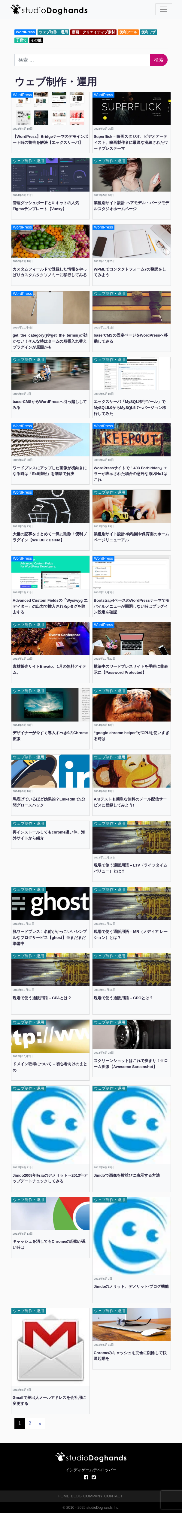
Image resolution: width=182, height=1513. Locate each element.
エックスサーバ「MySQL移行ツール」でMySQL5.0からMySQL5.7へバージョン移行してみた (130, 407)
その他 (36, 40)
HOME (63, 1496)
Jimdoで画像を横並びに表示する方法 (127, 1175)
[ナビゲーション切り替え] (163, 9)
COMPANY (93, 1496)
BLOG (76, 1496)
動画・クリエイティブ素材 (93, 32)
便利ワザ (148, 32)
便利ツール (128, 32)
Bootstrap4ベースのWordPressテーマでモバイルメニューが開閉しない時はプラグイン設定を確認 (131, 606)
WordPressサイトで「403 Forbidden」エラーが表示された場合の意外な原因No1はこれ (131, 474)
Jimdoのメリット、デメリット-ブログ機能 (131, 1286)
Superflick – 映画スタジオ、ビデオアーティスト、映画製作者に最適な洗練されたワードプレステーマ (131, 142)
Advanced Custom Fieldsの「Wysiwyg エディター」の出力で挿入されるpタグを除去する (50, 606)
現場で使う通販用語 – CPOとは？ (123, 998)
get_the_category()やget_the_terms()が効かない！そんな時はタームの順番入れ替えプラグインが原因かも (50, 341)
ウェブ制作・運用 (53, 32)
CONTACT (113, 1496)
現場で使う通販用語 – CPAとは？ (42, 998)
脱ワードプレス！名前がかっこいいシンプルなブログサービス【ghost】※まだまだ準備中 (50, 937)
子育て (21, 40)
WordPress (25, 32)
